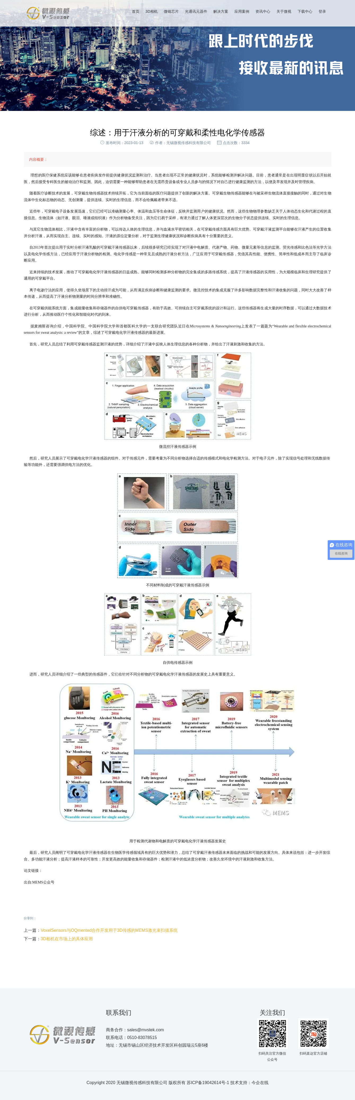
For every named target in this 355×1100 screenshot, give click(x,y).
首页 (135, 11)
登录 (322, 11)
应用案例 (241, 11)
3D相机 (152, 11)
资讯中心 (262, 11)
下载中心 (304, 11)
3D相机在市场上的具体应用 (67, 939)
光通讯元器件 (196, 11)
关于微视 (284, 11)
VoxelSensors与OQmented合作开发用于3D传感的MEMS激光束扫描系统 (109, 930)
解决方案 (220, 11)
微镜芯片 (171, 11)
